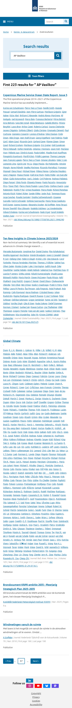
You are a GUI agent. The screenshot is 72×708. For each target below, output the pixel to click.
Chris (44, 450)
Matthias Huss (59, 270)
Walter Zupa (8, 215)
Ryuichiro (45, 513)
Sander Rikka (34, 193)
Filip (5, 431)
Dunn (5, 350)
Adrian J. (15, 517)
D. (61, 469)
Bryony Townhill (10, 208)
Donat (21, 398)
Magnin (44, 454)
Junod (10, 435)
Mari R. (58, 532)
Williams (64, 547)
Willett (48, 350)
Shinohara (35, 513)
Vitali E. (44, 405)
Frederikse (23, 409)
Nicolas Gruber (21, 266)
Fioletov (36, 405)
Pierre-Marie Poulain (28, 186)
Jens (50, 469)
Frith (38, 409)
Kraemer (37, 443)
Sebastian (37, 420)
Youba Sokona (41, 303)
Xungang (53, 550)
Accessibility (36, 704)
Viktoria (59, 517)
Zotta (64, 554)
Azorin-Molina (59, 361)
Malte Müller (50, 174)
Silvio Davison (51, 134)
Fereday (23, 405)
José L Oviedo (33, 178)
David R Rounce (36, 296)
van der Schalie (22, 536)
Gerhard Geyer (39, 141)
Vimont (46, 539)
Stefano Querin (56, 186)
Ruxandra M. (8, 558)
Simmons (7, 517)
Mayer (30, 458)
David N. (39, 547)
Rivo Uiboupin (24, 208)
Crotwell (6, 391)
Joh (58, 353)
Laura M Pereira (17, 288)
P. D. (5, 435)
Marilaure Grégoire (53, 111)
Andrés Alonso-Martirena (49, 115)
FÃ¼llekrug (8, 413)
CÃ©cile (34, 476)
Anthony (42, 357)
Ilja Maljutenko (51, 163)
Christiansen (16, 379)
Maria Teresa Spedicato (55, 200)
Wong (11, 550)
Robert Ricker (22, 193)
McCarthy (46, 458)
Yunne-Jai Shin (51, 299)
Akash (30, 443)
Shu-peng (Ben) (13, 428)
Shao (49, 510)
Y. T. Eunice (7, 454)
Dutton (29, 402)
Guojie (13, 431)
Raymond (16, 487)
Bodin (58, 368)
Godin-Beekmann (52, 413)
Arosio (13, 361)
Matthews (17, 458)
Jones (66, 431)
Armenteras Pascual (55, 357)
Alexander (54, 417)
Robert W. (57, 506)
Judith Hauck (50, 266)
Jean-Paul (37, 539)
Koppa (24, 443)
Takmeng (18, 550)
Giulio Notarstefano (17, 178)
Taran (14, 547)
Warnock (7, 547)
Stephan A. (58, 465)
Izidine (35, 480)
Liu (57, 450)
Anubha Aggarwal (11, 255)
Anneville (7, 357)
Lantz (27, 446)
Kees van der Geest (36, 310)
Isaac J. (53, 539)
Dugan (6, 402)
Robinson (28, 491)
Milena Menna (42, 171)
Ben (53, 450)
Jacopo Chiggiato (10, 130)
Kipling (13, 443)
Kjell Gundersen (58, 145)
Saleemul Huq (46, 270)
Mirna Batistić (59, 119)
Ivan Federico (56, 137)
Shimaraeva (15, 513)
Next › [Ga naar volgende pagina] (36, 661)
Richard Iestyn (38, 550)
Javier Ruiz (46, 193)
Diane (63, 398)
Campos (21, 376)
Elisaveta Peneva (34, 182)
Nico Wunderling (23, 314)
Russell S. (43, 543)
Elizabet (58, 394)
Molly (13, 391)
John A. (49, 361)
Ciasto (63, 379)
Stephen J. (39, 528)
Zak (18, 443)
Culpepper (21, 391)
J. (23, 350)
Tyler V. (6, 443)
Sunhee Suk (25, 307)
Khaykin (37, 439)
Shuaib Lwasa (57, 273)
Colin (12, 469)
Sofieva (52, 517)
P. (50, 495)
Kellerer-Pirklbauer (17, 439)
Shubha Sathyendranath (41, 197)
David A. (64, 446)
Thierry (13, 450)
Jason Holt (55, 148)
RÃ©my (30, 487)
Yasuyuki (27, 357)
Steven (15, 417)
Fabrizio (43, 376)
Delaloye (34, 394)
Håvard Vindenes (10, 212)
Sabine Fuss (59, 262)
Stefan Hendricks (24, 148)
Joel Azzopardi (18, 119)
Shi (4, 513)
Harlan (14, 424)
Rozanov (6, 498)
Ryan (27, 502)
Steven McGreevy (38, 277)
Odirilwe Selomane (20, 299)
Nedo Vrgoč (45, 212)
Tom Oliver (15, 284)
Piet (23, 539)
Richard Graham (16, 145)
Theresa (65, 387)
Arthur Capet (27, 126)
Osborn (63, 472)
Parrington (13, 476)
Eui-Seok (55, 379)
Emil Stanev (8, 204)
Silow (52, 513)
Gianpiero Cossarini (20, 134)
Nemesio (16, 495)
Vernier (29, 539)
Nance (56, 469)
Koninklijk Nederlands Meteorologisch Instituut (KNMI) (26, 601)
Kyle (62, 476)
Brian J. (44, 517)
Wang (50, 543)
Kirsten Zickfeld (46, 314)
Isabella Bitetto (51, 122)
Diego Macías (38, 163)
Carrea (51, 376)
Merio (61, 461)
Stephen (39, 368)
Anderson (52, 353)
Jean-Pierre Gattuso (35, 111)
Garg (38, 413)
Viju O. (60, 431)
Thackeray (30, 528)
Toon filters (38, 76)
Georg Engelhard (43, 137)
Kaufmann (59, 435)
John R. (41, 379)
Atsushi (27, 417)
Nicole (16, 405)
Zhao (16, 554)
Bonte (5, 372)
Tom (25, 458)
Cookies (36, 700)
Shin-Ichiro (7, 458)
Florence (52, 454)
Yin (46, 550)
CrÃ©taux (34, 387)
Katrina (65, 539)
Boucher (38, 372)
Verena (41, 506)
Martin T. (14, 398)
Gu (60, 417)
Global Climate (12, 341)
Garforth (25, 413)
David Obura (45, 281)
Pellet (27, 476)
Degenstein (20, 394)
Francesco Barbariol (44, 119)
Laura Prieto (43, 186)
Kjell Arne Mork (37, 174)
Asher (25, 361)
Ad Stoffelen (50, 204)
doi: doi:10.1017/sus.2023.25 (25, 322)
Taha (14, 528)
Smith (22, 517)
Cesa (5, 365)
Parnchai (22, 506)
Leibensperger (23, 450)
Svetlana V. (26, 513)
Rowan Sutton (37, 307)
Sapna (65, 510)
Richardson (8, 491)
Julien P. (13, 472)
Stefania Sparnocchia (36, 200)
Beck (46, 365)
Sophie (63, 413)
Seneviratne (22, 510)
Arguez (35, 357)
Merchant (41, 461)
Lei (8, 513)
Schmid (6, 510)
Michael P (13, 376)
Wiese (32, 547)
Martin (17, 413)
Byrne (5, 376)
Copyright (36, 693)
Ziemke (37, 554)
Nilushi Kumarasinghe (40, 273)
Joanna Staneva (20, 204)
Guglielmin (14, 420)
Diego (28, 376)
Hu (9, 431)
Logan (11, 521)
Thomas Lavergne (57, 156)
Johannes (62, 405)
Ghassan (21, 528)
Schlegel (48, 506)
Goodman (7, 417)
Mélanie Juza (13, 152)
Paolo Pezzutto (48, 182)
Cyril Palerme (45, 178)
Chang (63, 376)
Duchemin (56, 398)
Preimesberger (30, 484)
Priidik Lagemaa (42, 156)
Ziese (51, 554)
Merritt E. (22, 424)
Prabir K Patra (55, 284)
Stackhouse (32, 521)
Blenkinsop (30, 368)
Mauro (23, 420)
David (29, 405)
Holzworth (25, 428)
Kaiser (39, 435)
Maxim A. (16, 532)
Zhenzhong (8, 554)
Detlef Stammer (55, 303)
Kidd (51, 439)
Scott (21, 383)
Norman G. (23, 454)
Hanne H (26, 379)
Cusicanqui (37, 391)
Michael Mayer (29, 171)
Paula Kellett (39, 152)
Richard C (14, 387)
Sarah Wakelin (57, 212)
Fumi (44, 510)
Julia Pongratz (42, 288)
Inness (30, 431)
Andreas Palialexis (59, 178)
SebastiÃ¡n (14, 543)
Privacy (36, 697)
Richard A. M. (9, 394)
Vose (36, 543)
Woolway (27, 550)
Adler (13, 353)
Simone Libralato (48, 160)
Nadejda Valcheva (38, 208)
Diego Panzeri (9, 182)
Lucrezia (55, 487)
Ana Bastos (24, 255)
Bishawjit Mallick (10, 277)
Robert (19, 353)
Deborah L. (49, 424)
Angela (22, 368)
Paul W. (41, 521)
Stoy (30, 524)
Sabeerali (11, 502)
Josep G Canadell (53, 255)
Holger (30, 543)
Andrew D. (18, 491)
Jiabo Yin (34, 314)
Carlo (19, 361)
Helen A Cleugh (28, 258)
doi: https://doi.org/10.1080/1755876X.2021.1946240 (39, 219)
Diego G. (40, 465)
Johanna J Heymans (41, 148)
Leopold (56, 420)
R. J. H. (12, 350)
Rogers (24, 495)
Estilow (58, 402)
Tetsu (38, 502)
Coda (12, 480)
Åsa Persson (30, 288)
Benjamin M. (47, 443)
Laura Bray (16, 126)
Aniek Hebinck (33, 270)
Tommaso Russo (58, 193)
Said (22, 502)
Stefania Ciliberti (26, 130)
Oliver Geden (8, 266)
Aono (20, 357)
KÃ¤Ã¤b (24, 435)
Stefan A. (60, 372)
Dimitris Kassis (26, 152)
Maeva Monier (23, 174)
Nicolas (6, 368)
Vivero (5, 543)
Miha (30, 353)
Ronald (11, 536)
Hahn (29, 420)
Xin (22, 446)
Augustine (41, 361)
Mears (12, 461)
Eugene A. (60, 513)
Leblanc (6, 450)
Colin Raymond (18, 292)
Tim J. (5, 476)
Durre (18, 402)
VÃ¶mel (23, 543)
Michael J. (13, 409)
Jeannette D (54, 547)
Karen (63, 495)
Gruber (46, 417)
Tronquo (40, 532)
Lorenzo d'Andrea (37, 134)
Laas (10, 446)
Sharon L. (30, 517)
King (63, 439)
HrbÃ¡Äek (60, 428)
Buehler (52, 372)
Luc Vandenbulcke (54, 208)
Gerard (52, 536)
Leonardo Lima (9, 163)
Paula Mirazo (52, 277)
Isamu (25, 469)
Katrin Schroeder (18, 200)
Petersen (56, 476)
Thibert (48, 528)
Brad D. (6, 424)
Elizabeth (32, 361)
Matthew (51, 491)
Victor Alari (14, 115)
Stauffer (48, 521)
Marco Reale (46, 189)
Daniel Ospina (42, 251)
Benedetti (14, 368)
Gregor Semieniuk (36, 299)
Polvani (12, 484)
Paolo (5, 484)
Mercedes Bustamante (12, 251)
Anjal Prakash (55, 288)
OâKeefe (48, 472)
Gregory (50, 402)
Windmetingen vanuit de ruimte (22, 624)
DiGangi (50, 394)
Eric (31, 450)
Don (24, 480)
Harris (29, 424)
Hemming (39, 424)
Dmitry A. (7, 528)
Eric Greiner (46, 145)
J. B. (43, 350)
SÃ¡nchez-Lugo (48, 502)
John (54, 431)
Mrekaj (32, 469)
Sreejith (18, 521)
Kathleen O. (36, 446)
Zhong (25, 554)
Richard (57, 439)
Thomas (31, 409)
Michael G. (29, 372)
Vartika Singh (17, 303)
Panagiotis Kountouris (12, 156)
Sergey (45, 439)
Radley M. (49, 428)
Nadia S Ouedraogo (40, 284)
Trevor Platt (13, 186)
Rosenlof (56, 495)
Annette (33, 461)
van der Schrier (41, 536)
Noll (36, 472)
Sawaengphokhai (10, 506)
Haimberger (47, 420)
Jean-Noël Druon (27, 137)
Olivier (52, 368)
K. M (54, 350)
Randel (60, 484)
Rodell (43, 491)
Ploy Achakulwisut (56, 251)
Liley (49, 450)
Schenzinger (32, 506)
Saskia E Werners (52, 310)
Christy (34, 379)
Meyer (16, 465)
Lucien (63, 409)
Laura (57, 376)
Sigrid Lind (21, 163)
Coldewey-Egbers (32, 383)
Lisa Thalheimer (50, 307)
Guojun (6, 420)
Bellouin (59, 365)
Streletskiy (60, 524)
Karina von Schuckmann (13, 108)
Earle (5, 550)
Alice (40, 417)
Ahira (58, 502)
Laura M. (7, 383)
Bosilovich (19, 372)
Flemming (52, 405)
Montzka (49, 465)
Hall (62, 420)
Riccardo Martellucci (48, 167)
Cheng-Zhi (24, 558)
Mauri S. (47, 476)
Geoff (35, 402)
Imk (23, 402)
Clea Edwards (52, 258)
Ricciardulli (46, 487)
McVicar (61, 458)
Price (49, 484)
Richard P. (43, 353)
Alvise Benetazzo (37, 122)
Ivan (37, 469)
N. (34, 350)
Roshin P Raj (19, 189)
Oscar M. (27, 365)
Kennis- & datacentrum (24, 32)
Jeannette (29, 472)
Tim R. (6, 461)
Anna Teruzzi (61, 204)
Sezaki (38, 510)
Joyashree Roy (29, 251)
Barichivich (36, 365)
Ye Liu (29, 163)
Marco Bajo (30, 119)
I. (33, 424)
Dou (28, 394)
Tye (53, 532)
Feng (31, 554)
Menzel (26, 461)
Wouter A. (46, 398)
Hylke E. (52, 365)
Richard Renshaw (60, 189)
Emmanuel (56, 528)
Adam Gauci (13, 141)
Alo (14, 446)
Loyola (31, 454)
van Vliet (59, 536)
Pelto (41, 476)
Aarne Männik (17, 167)
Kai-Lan (6, 379)
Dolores (6, 361)
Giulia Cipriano (40, 130)
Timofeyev (7, 532)
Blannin (19, 350)
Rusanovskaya (41, 498)
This (4, 502)
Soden (38, 517)
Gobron (28, 350)
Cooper (51, 383)
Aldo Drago (14, 137)
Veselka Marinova (31, 167)
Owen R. (58, 383)
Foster (5, 409)
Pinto (29, 480)
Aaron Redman (31, 292)
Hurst (19, 431)
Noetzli (21, 472)
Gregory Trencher (20, 310)
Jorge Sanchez (9, 197)
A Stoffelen (7, 637)
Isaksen (43, 431)
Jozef (32, 498)
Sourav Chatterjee (56, 126)
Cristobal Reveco (46, 292)
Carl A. (19, 461)
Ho (4, 428)
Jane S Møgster (9, 174)
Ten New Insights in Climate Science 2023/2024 (30, 238)
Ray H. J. (58, 543)
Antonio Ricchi (9, 193)
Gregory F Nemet (31, 281)
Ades (60, 350)
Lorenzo (19, 484)
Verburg (17, 539)
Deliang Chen (15, 258)
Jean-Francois (46, 387)
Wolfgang (41, 484)
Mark (21, 476)
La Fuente (58, 443)
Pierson (18, 480)
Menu (10, 21)
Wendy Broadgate (37, 255)
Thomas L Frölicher (45, 262)
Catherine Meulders (57, 171)
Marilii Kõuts (28, 156)
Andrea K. (23, 524)
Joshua (29, 391)
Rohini (46, 495)
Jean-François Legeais (12, 160)
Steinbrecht (63, 521)
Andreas (32, 435)
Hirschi (58, 424)
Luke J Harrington (36, 266)
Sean (57, 391)
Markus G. (29, 398)
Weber (20, 547)
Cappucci (35, 376)
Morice (6, 469)
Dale (25, 431)
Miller (38, 350)
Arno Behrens (8, 122)
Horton (41, 428)
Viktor (5, 439)
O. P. (24, 521)
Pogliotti (61, 480)
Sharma (58, 510)
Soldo (5, 521)
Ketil (49, 431)
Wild (46, 547)
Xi (53, 510)
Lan (18, 446)
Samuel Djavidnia (17, 111)
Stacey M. (45, 409)
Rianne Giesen (52, 141)
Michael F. (24, 465)
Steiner (15, 524)
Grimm (34, 417)
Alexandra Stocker (36, 204)
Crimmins (57, 387)
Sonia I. (31, 510)
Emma (48, 532)
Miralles (32, 465)
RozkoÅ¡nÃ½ (23, 498)
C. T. (18, 502)
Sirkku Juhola (24, 273)
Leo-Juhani (8, 465)
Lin (20, 554)
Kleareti (32, 532)
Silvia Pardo (21, 182)
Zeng (60, 550)
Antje (36, 431)
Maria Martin (24, 277)
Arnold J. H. (8, 539)
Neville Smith (48, 108)
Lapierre (45, 446)
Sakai (33, 502)
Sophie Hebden (20, 270)
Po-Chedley (44, 480)
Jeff (51, 446)
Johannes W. (48, 435)
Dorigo (38, 398)
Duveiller (42, 402)
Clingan (15, 383)
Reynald (42, 394)
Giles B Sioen (28, 303)
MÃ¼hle (44, 469)
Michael (37, 458)
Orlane (14, 357)
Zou (17, 558)
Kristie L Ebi (41, 258)
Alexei (13, 498)
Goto (21, 417)
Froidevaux (55, 409)
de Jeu (62, 391)
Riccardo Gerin (26, 141)
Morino (18, 469)
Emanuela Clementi (55, 130)
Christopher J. (52, 461)
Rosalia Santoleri (23, 197)
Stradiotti (44, 524)
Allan (36, 353)
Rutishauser (61, 498)
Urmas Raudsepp (32, 189)
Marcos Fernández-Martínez (24, 262)
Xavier (64, 368)
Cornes (6, 387)
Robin (31, 536)
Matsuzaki (61, 454)
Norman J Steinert (11, 307)
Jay (42, 413)
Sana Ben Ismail (22, 122)
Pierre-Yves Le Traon (33, 108)
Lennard (37, 450)
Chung (48, 379)
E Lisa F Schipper (51, 296)
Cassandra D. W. (35, 495)
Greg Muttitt (17, 281)
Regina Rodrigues (21, 296)
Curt (27, 387)
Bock (46, 368)
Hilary (12, 402)
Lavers (56, 446)
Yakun (62, 450)
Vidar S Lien (62, 160)
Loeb (15, 454)
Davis (51, 391)
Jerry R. (44, 554)
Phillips (6, 480)
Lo (67, 450)
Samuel (38, 487)
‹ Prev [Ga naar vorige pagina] (8, 661)
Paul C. (36, 524)
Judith (32, 413)
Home (6, 32)
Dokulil (6, 398)
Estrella (9, 405)
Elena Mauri (16, 171)
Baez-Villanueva (15, 365)
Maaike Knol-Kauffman (56, 152)
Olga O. (51, 498)
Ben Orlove (26, 284)
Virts (59, 539)
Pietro (52, 524)
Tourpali (25, 532)
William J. (7, 487)
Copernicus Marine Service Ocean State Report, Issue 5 (35, 95)
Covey (21, 387)
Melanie (6, 353)
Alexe (25, 353)
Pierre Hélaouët (9, 148)
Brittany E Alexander (28, 115)
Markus (57, 554)
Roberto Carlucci (41, 126)
